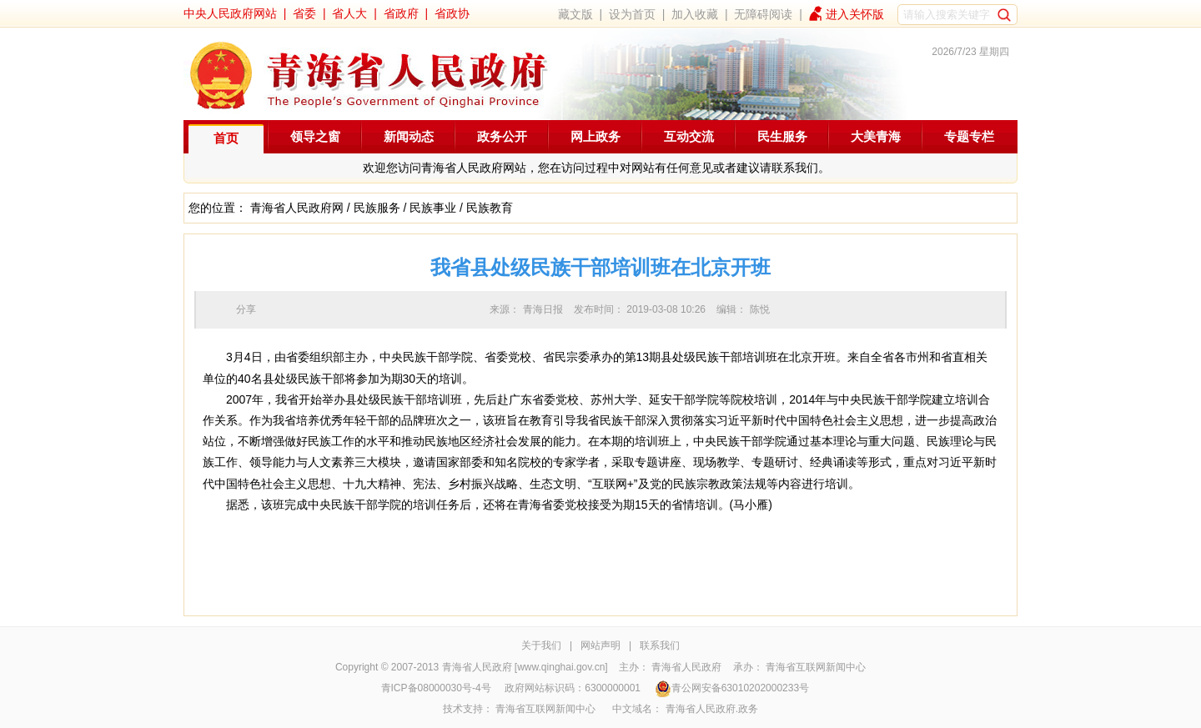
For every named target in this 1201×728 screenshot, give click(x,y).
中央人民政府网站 (230, 13)
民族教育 (489, 207)
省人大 (349, 13)
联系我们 (660, 645)
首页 (226, 138)
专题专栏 (969, 136)
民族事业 (433, 207)
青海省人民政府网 (297, 207)
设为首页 (632, 14)
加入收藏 (694, 14)
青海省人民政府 (686, 667)
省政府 (401, 13)
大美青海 (876, 136)
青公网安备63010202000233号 (732, 688)
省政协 (452, 13)
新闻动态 (409, 136)
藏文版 (575, 14)
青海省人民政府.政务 (712, 709)
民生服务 (782, 136)
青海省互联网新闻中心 (816, 667)
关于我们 (541, 645)
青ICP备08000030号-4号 (436, 688)
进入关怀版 (855, 14)
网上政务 (595, 136)
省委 (304, 13)
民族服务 (377, 207)
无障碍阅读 (763, 14)
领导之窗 (315, 136)
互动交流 (689, 136)
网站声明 (600, 645)
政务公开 (502, 136)
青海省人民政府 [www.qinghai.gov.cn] (525, 667)
